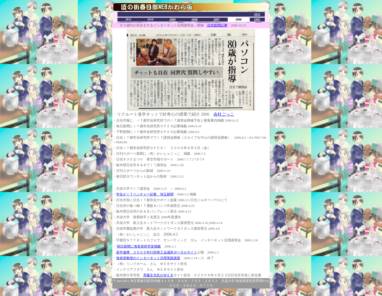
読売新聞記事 (217, 25)
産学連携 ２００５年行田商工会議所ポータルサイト (156, 252)
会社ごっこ (223, 114)
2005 (257, 19)
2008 (194, 19)
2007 (216, 19)
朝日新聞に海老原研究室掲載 (139, 246)
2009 (172, 19)
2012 (257, 14)
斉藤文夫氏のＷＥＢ (158, 275)
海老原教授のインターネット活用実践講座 (148, 258)
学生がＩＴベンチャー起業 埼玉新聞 (144, 194)
